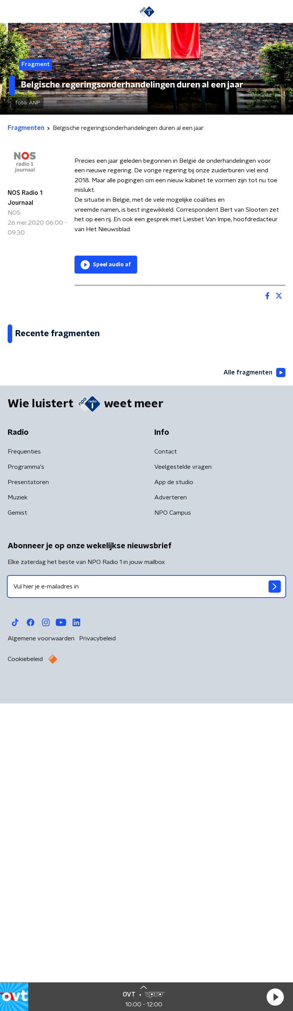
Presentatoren (28, 795)
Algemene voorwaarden (41, 951)
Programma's (26, 779)
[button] (275, 997)
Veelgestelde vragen (183, 779)
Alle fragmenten (254, 685)
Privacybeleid (97, 951)
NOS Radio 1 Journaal (25, 198)
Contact (165, 764)
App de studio (173, 795)
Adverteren (170, 810)
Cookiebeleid (25, 972)
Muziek (18, 810)
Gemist (17, 825)
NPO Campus (172, 825)
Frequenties (24, 764)
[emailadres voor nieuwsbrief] (146, 899)
